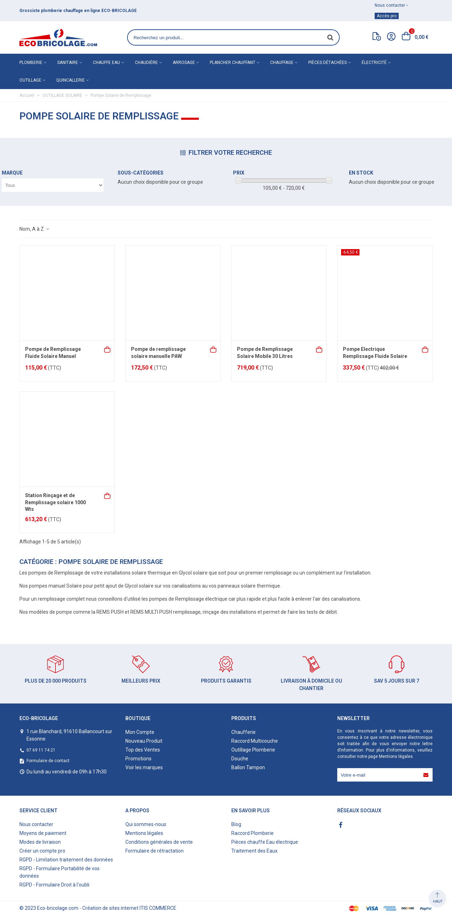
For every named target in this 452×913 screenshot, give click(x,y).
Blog (236, 824)
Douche (239, 758)
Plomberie (30, 62)
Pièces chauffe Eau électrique (264, 842)
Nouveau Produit (143, 741)
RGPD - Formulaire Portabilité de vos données (59, 872)
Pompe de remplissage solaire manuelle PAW (158, 352)
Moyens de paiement (42, 833)
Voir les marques (144, 767)
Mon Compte (139, 732)
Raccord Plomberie (252, 833)
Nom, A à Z (34, 229)
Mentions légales (396, 756)
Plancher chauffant (232, 62)
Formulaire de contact (48, 760)
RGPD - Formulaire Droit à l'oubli (54, 885)
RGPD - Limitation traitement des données (66, 859)
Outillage (30, 80)
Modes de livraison (40, 842)
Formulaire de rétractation (154, 851)
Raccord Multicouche (254, 741)
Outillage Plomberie (253, 750)
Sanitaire (67, 62)
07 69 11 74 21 (40, 750)
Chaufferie (243, 732)
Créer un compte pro (42, 851)
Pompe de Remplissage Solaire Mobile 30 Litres (265, 352)
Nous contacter (36, 824)
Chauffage (281, 62)
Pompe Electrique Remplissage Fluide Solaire (375, 352)
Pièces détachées (327, 62)
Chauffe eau (106, 62)
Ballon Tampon (248, 767)
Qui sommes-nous (145, 824)
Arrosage (184, 62)
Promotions (138, 758)
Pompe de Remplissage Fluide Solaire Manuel (53, 352)
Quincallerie (70, 80)
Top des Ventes (142, 750)
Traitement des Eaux (254, 851)
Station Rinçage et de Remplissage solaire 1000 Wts (55, 502)
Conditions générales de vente (159, 842)
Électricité (374, 62)
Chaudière (146, 62)
